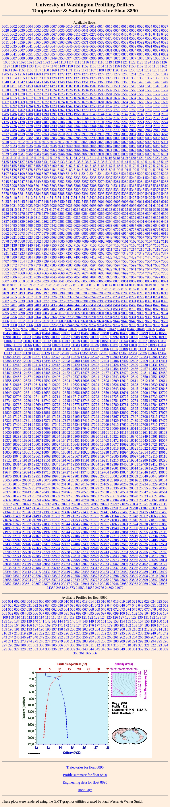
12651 (26, 393)
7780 (156, 273)
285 (97, 641)
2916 (108, 134)
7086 (69, 241)
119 (71, 617)
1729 (53, 106)
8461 (108, 305)
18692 (124, 444)
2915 (100, 134)
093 (78, 613)
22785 (36, 556)
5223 (164, 174)
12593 (55, 381)
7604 (164, 265)
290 (128, 641)
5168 (116, 166)
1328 (108, 78)
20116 (133, 480)
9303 (148, 317)
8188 (164, 289)
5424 (124, 197)
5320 (5, 190)
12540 (85, 377)
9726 (53, 325)
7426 (124, 257)
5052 (148, 146)
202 (85, 629)
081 (4, 613)
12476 (94, 373)
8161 (5, 289)
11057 (142, 341)
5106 (37, 158)
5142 (132, 162)
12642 (104, 389)
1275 (85, 74)
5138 (100, 162)
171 (60, 625)
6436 (156, 221)
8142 (108, 285)
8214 (5, 297)
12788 (26, 408)
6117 (21, 209)
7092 (101, 241)
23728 (46, 580)
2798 (108, 130)
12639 (75, 389)
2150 (148, 114)
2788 (37, 130)
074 (128, 609)
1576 (69, 94)
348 (116, 649)
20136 (16, 484)
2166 (100, 118)
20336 (114, 488)
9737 (61, 325)
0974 (69, 58)
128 (127, 617)
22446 (26, 544)
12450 (75, 369)
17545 (55, 424)
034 (47, 605)
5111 (69, 158)
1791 (53, 114)
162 (4, 625)
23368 (153, 568)
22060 (85, 532)
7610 (37, 269)
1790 (45, 114)
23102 (143, 564)
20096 (85, 480)
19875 (162, 472)
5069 (100, 150)
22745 (114, 552)
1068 (100, 58)
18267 (36, 436)
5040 (69, 146)
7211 (108, 249)
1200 (131, 70)
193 (29, 629)
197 (54, 629)
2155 (21, 118)
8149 (148, 285)
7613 (61, 269)
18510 (133, 440)
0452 (37, 38)
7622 (108, 269)
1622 (61, 98)
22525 (143, 544)
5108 (53, 158)
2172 (148, 118)
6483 (164, 221)
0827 (77, 50)
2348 (124, 126)
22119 (162, 532)
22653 (114, 548)
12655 (65, 393)
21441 (104, 512)
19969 (46, 476)
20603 (94, 496)
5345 (140, 190)
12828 (162, 408)
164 (16, 625)
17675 (133, 424)
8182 (132, 289)
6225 (124, 209)
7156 (100, 245)
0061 (5, 34)
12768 (26, 404)
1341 (13, 82)
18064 (26, 432)
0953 (61, 58)
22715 (16, 552)
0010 (69, 26)
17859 (26, 428)
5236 (100, 178)
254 (72, 637)
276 (41, 641)
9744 (69, 325)
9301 (132, 317)
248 (35, 637)
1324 (85, 78)
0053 (108, 30)
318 (128, 645)
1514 (140, 86)
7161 (140, 245)
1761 (13, 110)
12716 (65, 397)
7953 (116, 277)
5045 (93, 146)
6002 (108, 201)
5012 (21, 142)
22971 (94, 560)
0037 (69, 30)
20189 (114, 484)
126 (115, 617)
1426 (140, 82)
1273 (69, 74)
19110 (153, 456)
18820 (124, 448)
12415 (26, 365)
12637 (55, 389)
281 (72, 641)
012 (78, 601)
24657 (89, 588)
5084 (45, 154)
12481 (143, 373)
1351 (85, 82)
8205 (100, 293)
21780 (94, 520)
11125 (45, 353)
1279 (116, 74)
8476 (156, 305)
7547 (69, 261)
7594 (93, 265)
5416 (61, 197)
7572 (13, 265)
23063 (65, 564)
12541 (94, 377)
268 (159, 637)
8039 (53, 281)
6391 (85, 221)
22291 (94, 540)
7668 (61, 273)
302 (35, 645)
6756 (124, 229)
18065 (36, 432)
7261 (93, 253)
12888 (104, 412)
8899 (29, 313)
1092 (38, 62)
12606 (85, 381)
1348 (61, 82)
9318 (45, 321)
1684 (124, 102)
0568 (61, 42)
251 (54, 637)
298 (10, 645)
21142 (26, 508)
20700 (75, 500)
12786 (7, 408)
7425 (116, 257)
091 (66, 613)
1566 (156, 90)
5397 (116, 194)
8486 (45, 309)
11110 (133, 349)
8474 (148, 305)
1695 (37, 106)
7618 (85, 269)
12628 (133, 385)
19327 (36, 464)
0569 (69, 42)
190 (10, 629)
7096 (117, 241)
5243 (156, 178)
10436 (82, 329)
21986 (26, 532)
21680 (26, 520)
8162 (13, 289)
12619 (46, 385)
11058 (152, 341)
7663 (37, 273)
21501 (46, 516)
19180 (75, 460)
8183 (140, 289)
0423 (21, 38)
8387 (116, 301)
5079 (5, 154)
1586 (148, 94)
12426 (114, 365)
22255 (26, 540)
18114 (124, 432)
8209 (132, 293)
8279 (140, 297)
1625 (85, 98)
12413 (16, 365)
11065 (17, 345)
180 (116, 625)
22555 (16, 548)
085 (29, 613)
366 (94, 653)
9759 (132, 325)
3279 (5, 138)
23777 (94, 580)
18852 (16, 452)
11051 (104, 341)
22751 (124, 552)
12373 (55, 357)
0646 (69, 46)
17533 (36, 424)
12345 (64, 353)
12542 (104, 377)
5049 (124, 146)
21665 (153, 516)
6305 (156, 213)
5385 (45, 194)
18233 (16, 436)
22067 (104, 532)
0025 (156, 26)
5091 (100, 154)
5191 (124, 170)
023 (147, 601)
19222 (124, 460)
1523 (45, 90)
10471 (65, 333)
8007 (5, 281)
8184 (148, 289)
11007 (27, 341)
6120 (37, 209)
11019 (85, 341)
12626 (114, 385)
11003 (17, 341)
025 (159, 601)
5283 (132, 182)
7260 (85, 253)
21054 (133, 504)
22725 (55, 552)
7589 (77, 265)
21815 (153, 520)
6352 (132, 217)
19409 (143, 464)
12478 (114, 373)
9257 (21, 317)
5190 (116, 170)
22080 (114, 532)
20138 (36, 484)
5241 (140, 178)
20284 (65, 488)
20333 (104, 488)
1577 (77, 94)
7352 (148, 253)
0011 (76, 26)
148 (85, 621)
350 (128, 649)
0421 (5, 38)
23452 (75, 572)
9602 (69, 321)
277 (47, 641)
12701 (153, 393)
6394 (108, 221)
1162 (163, 66)
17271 (124, 416)
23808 (133, 580)
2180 (37, 122)
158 (147, 621)
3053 (124, 134)
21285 (94, 508)
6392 (93, 221)
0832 (116, 50)
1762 (21, 110)
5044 (85, 146)
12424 (104, 365)
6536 (37, 225)
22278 (75, 540)
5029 (148, 142)
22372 (133, 540)
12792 (55, 408)
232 (103, 633)
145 (66, 621)
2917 (116, 134)
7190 (93, 249)
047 (128, 605)
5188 (100, 170)
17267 (114, 416)
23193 (46, 568)
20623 (143, 496)
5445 (21, 201)
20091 (75, 480)
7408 (85, 257)
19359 (85, 464)
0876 (124, 54)
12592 (46, 381)
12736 (16, 401)
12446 (36, 369)
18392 (46, 440)
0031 (29, 30)
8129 (68, 285)
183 (134, 625)
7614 (69, 269)
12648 (162, 389)
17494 (16, 424)
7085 (61, 241)
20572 (16, 496)
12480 (133, 373)
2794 (77, 130)
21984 (16, 532)
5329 (77, 190)
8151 (156, 285)
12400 (75, 361)
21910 (75, 528)
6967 (61, 237)
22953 (55, 560)
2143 (93, 114)
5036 (37, 146)
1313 (5, 78)
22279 (85, 540)
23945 (104, 584)
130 (140, 617)
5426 (140, 197)
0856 (69, 54)
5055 (164, 146)
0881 (156, 54)
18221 (7, 436)
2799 (116, 130)
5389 (69, 194)
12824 (124, 408)
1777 (108, 110)
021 (134, 601)
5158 (37, 166)
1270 (45, 74)
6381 (61, 221)
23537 (55, 576)
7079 (13, 241)
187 (159, 625)
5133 (61, 162)
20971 (85, 504)
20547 (143, 492)
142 (47, 621)
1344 (29, 82)
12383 (143, 357)
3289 (85, 138)
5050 (132, 146)
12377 (85, 357)
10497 (133, 333)
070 (103, 609)
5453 (85, 201)
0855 (61, 54)
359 (165, 649)
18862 (36, 452)
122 (90, 617)
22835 (104, 556)
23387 (162, 568)
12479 (124, 373)
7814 (21, 277)
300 (23, 645)
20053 (7, 480)
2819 (21, 134)
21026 (124, 504)
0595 (164, 42)
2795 (85, 130)
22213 (114, 536)
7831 (29, 277)
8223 (45, 297)
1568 (5, 94)
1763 (29, 110)
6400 (132, 221)
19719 (55, 472)
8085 (140, 281)
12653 (46, 393)
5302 (45, 186)
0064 (29, 34)
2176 (13, 122)
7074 (156, 237)
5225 (13, 178)
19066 (65, 456)
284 (91, 641)
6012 (148, 201)
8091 (164, 281)
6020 (5, 205)
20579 (36, 496)
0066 (45, 34)
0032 (37, 30)
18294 (55, 436)
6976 (100, 237)
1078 (140, 58)
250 (47, 637)
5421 (100, 197)
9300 (124, 317)
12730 (153, 397)
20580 (46, 496)
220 (29, 633)
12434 (7, 369)
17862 (36, 428)
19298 (162, 460)
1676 (69, 102)
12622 (75, 385)
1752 (108, 106)
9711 (45, 325)
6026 (53, 205)
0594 (156, 42)
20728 (104, 500)
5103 (13, 158)
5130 (37, 162)
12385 (162, 357)
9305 (164, 317)
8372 (45, 301)
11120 (26, 353)
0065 (37, 34)
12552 (162, 377)
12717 (75, 397)
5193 (140, 170)
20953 (56, 504)
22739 (85, 552)
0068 (61, 34)
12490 (36, 377)
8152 (164, 285)
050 (147, 605)
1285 (148, 74)
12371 (36, 357)
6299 (108, 213)
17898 (55, 428)
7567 (156, 261)
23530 (46, 576)
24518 (60, 588)
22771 (16, 556)
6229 (156, 209)
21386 (46, 512)
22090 (133, 532)
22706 (7, 552)
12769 (36, 404)
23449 (65, 572)
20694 (65, 500)
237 (134, 633)
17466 (153, 420)
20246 (7, 488)
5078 (164, 150)
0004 (29, 26)
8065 (93, 281)
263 (128, 637)
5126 (13, 162)
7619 (93, 269)
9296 (116, 317)
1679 (93, 102)
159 (153, 621)
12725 (114, 397)
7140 (29, 245)
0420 (164, 34)
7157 (108, 245)
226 (66, 633)
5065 (69, 150)
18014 (133, 428)
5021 (93, 142)
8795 (132, 309)
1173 (84, 70)
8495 (61, 309)
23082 (114, 564)
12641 (94, 389)
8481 (13, 309)
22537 (153, 544)
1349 (69, 82)
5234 (85, 178)
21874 (133, 524)
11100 (47, 349)
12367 (162, 353)
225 (60, 633)
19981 (75, 476)
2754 (140, 126)
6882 (61, 233)
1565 (148, 90)
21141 (17, 508)
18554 (153, 440)
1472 (45, 86)
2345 (100, 126)
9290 (85, 317)
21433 (85, 512)
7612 (53, 269)
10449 (140, 329)
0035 (61, 30)
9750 (85, 325)
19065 (56, 456)
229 (85, 633)
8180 (124, 289)
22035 (55, 532)
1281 (132, 74)
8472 (140, 305)
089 (54, 613)
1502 (69, 86)
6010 (132, 201)
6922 (21, 237)
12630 (153, 385)
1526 (69, 90)
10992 (114, 337)
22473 (46, 544)
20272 (46, 488)
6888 (100, 233)
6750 (77, 229)
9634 (100, 321)
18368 (162, 436)
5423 (116, 197)
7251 (37, 253)
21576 (124, 516)
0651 (100, 46)
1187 (92, 70)
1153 (92, 66)
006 (41, 601)
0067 (53, 34)
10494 (114, 333)
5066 (77, 150)
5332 (100, 190)
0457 (77, 38)
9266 (53, 317)
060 (41, 609)
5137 (93, 162)
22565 (36, 548)
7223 (21, 253)
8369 (37, 301)
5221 (148, 174)
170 (54, 625)
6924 (37, 237)
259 (103, 637)
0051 (93, 30)
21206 (45, 508)
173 (72, 625)
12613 (153, 381)
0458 (85, 38)
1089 (14, 62)
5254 (69, 182)
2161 (61, 118)
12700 (143, 393)
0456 (69, 38)
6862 (5, 233)
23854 (16, 584)
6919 (164, 233)
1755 (132, 106)
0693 (164, 46)
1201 (139, 70)
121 (84, 617)
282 (78, 641)
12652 (36, 393)
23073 (104, 564)
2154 (13, 118)
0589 (124, 42)
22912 (7, 560)
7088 (77, 241)
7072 (148, 237)
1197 (108, 70)
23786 (114, 580)
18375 (16, 440)
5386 (53, 194)
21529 (85, 516)
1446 (148, 82)
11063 (8, 345)
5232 (69, 178)
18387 (36, 440)
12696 (133, 393)
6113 (5, 209)
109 (11, 617)
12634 (26, 389)
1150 (69, 66)
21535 (94, 516)
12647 (153, 389)
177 (97, 625)
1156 (116, 66)
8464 (116, 305)
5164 (85, 166)
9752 (93, 325)
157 (140, 621)
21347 (7, 512)
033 (41, 605)
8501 (93, 309)
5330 (85, 190)
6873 (21, 233)
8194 (29, 293)
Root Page (85, 790)
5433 (156, 197)
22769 (7, 556)
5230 (53, 178)
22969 (85, 560)
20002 (114, 476)
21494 (26, 516)
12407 (124, 361)
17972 (104, 428)
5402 (156, 194)
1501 (61, 86)
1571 (29, 94)
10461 (26, 333)
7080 (21, 241)
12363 (123, 353)
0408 (140, 34)
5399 (132, 194)
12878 (16, 412)
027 (4, 605)
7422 (108, 257)
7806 (13, 277)
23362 (143, 568)
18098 (95, 432)
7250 (29, 253)
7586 (61, 265)
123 (96, 617)
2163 (77, 118)
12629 (143, 385)
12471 (55, 373)
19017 (153, 452)
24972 (119, 588)
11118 (17, 353)
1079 (148, 58)
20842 (143, 500)
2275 (5, 126)
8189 (5, 293)
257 (91, 637)
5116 (108, 158)
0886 (5, 58)
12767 (16, 404)
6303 (140, 213)
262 (122, 637)
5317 (148, 186)
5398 (124, 194)
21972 (153, 528)
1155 (108, 66)
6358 (13, 221)
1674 (61, 102)
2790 (53, 130)
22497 (104, 544)
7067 (140, 237)
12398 (65, 361)
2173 (156, 118)
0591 (132, 42)
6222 (100, 209)
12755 (143, 401)
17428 (104, 420)
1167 (37, 70)
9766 (16, 329)
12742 (46, 401)
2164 (85, 118)
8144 (124, 285)
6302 (132, 213)
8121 (29, 285)
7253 (53, 253)
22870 (143, 556)
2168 (116, 118)
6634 (116, 225)
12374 (65, 357)
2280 (45, 126)
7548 (77, 261)
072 (116, 609)
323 (159, 645)
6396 (116, 221)
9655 (156, 321)
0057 (140, 30)
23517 (26, 576)
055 (10, 609)
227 (72, 633)
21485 (162, 512)
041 (91, 605)
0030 (21, 30)
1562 (124, 90)
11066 (27, 345)
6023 (29, 205)
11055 (133, 341)
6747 (53, 229)
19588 (94, 468)
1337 (148, 78)
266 (147, 637)
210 (134, 629)
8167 (53, 289)
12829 (7, 412)
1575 (61, 94)
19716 (46, 472)
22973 (114, 560)
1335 (132, 78)
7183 (37, 249)
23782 (104, 580)
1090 (22, 62)
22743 (104, 552)
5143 (140, 162)
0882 (164, 54)
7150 (53, 245)
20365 (162, 488)
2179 (29, 122)
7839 (45, 277)
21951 (124, 528)
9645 (124, 321)
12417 (46, 365)
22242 (162, 536)
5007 (148, 138)
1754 (124, 106)
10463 (36, 333)
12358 (84, 353)
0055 (124, 30)
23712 (36, 580)
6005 (116, 201)
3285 (53, 138)
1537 (108, 90)
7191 (100, 249)
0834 (132, 50)
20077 (56, 480)
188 (165, 625)
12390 (26, 361)
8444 (69, 305)
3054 (132, 134)
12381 (124, 357)
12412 (7, 365)
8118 (21, 285)
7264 (116, 253)
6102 (156, 205)
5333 (108, 190)
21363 (16, 512)
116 (53, 617)
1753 (116, 106)
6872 (13, 233)
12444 (16, 369)
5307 (85, 186)
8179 (116, 289)
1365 (116, 82)
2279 (37, 126)
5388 (61, 194)
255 (78, 637)
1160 (147, 66)
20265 (26, 488)
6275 (13, 213)
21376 (26, 512)
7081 (29, 241)
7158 (116, 245)
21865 (114, 524)
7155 (93, 245)
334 (41, 649)
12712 (46, 397)
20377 (7, 492)
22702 (162, 548)
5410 (13, 197)
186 (153, 625)
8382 (93, 301)
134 (165, 617)
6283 (77, 213)
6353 (140, 217)
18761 (46, 448)
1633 (124, 98)
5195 (156, 170)
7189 (85, 249)
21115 (162, 504)
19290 (153, 460)
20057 (17, 480)
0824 (69, 50)
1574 (53, 94)
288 (116, 641)
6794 (156, 229)
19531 (65, 468)
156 (134, 621)
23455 (85, 572)
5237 (108, 178)
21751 (65, 520)
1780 (132, 110)
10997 (153, 337)
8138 (92, 285)
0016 (116, 26)
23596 (114, 576)
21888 (16, 528)
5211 (76, 174)
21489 (16, 516)
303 (41, 645)
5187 (93, 170)
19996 (94, 476)
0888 (21, 58)
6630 (85, 225)
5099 (148, 154)
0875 (116, 54)
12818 (65, 408)
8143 (116, 285)
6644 (21, 229)
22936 (46, 560)
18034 (162, 428)
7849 (61, 277)
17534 (46, 424)
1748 (77, 106)
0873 (100, 54)
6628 (69, 225)
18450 (85, 440)
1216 (21, 74)
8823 (156, 309)
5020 (85, 142)
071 (109, 609)
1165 (22, 70)
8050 (69, 281)
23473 (104, 572)
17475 (162, 420)
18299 (65, 436)
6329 (61, 217)
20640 (16, 500)
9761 (140, 325)
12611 (133, 381)
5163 (77, 166)
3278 (164, 134)
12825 (133, 408)
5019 (77, 142)
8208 (124, 293)
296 (165, 641)
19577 (85, 468)
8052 (77, 281)
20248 (16, 488)
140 (35, 621)
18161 (143, 432)
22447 (36, 544)
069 (97, 609)
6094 (100, 205)
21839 (55, 524)
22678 (143, 548)
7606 (13, 269)
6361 (37, 221)
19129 (16, 460)
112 (29, 617)
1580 (100, 94)
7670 (69, 273)
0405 (116, 34)
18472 (114, 440)
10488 (94, 333)
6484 (5, 225)
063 (60, 609)
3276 (148, 134)
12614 (162, 381)
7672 (77, 273)
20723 (94, 500)
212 (147, 629)
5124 (164, 158)
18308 (85, 436)
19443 (16, 468)
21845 (75, 524)
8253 (108, 297)
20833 (133, 500)
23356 (133, 568)
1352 (93, 82)
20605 (104, 496)
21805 (124, 520)
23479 (114, 572)
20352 (133, 488)
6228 (148, 209)
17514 (26, 424)
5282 (124, 182)
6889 (108, 233)
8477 (164, 305)
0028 (5, 30)
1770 (85, 110)
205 (103, 629)
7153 (77, 245)
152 (109, 621)
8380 (77, 301)
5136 (85, 162)
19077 (104, 456)
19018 (162, 452)
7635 (124, 269)
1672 (45, 102)
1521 (29, 90)
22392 (143, 540)
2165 (93, 118)
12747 (75, 401)
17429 (114, 420)
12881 (46, 412)
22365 (124, 540)
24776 (99, 588)
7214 (132, 249)
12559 (16, 381)
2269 (124, 122)
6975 (93, 237)
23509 (7, 576)
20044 (162, 476)
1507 (93, 86)
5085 (53, 154)
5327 (61, 190)
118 (65, 617)
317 (122, 645)
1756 (140, 106)
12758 (162, 401)
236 (128, 633)
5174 (164, 166)
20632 (7, 500)
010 (66, 601)
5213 (93, 174)
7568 (164, 261)
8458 (100, 305)
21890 (26, 528)
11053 (114, 341)
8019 (29, 281)
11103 (76, 349)
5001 (100, 138)
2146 (116, 114)
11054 (123, 341)
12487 (26, 377)
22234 (153, 536)
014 (91, 601)
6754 (108, 229)
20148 (55, 484)
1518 (5, 90)
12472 (65, 373)
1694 (29, 106)
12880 (36, 412)
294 (153, 641)
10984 (36, 337)
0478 (108, 38)
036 (60, 605)
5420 (93, 197)
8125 (44, 285)
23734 (55, 580)
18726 (162, 444)
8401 (13, 305)
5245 (5, 182)
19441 (7, 468)
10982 (16, 337)
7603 (156, 265)
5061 (37, 150)
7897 (93, 277)
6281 (61, 213)
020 (128, 601)
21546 (104, 516)
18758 (36, 448)
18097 (85, 432)
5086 (61, 154)
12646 (143, 389)
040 (85, 605)
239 (147, 633)
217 (10, 633)
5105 (29, 158)
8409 (37, 305)
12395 (46, 361)
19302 (7, 464)
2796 (93, 130)
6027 (61, 205)
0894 (45, 58)
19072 (85, 456)
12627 (124, 385)
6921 (13, 237)
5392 (93, 194)
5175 (5, 170)
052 (159, 605)
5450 (61, 201)
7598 (124, 265)
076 (140, 609)
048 (134, 605)
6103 (164, 205)
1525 (61, 90)
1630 (100, 98)
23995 (162, 584)
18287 (46, 436)
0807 (21, 50)
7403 (69, 257)
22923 (26, 560)
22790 (46, 556)
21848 (85, 524)
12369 (16, 357)
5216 (116, 174)
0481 (124, 38)
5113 (85, 158)
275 (35, 641)
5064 (61, 150)
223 (47, 633)
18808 (104, 448)
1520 (21, 90)
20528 (104, 492)
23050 (36, 564)
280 (66, 641)
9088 (93, 313)
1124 (147, 62)
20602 (85, 496)
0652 (108, 46)
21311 (153, 508)
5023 (100, 142)
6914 (124, 233)
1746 (61, 106)
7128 (5, 245)
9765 (8, 329)
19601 (114, 468)
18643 (75, 444)
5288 (164, 182)
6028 (69, 205)
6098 (132, 205)
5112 (77, 158)
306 (60, 645)
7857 (77, 277)
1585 (140, 94)
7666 (53, 273)
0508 (148, 38)
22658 (124, 548)
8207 (116, 293)
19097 (133, 456)
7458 (156, 257)
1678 (85, 102)
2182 (53, 122)
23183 (26, 568)
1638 (156, 98)
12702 (162, 393)
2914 (93, 134)
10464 (46, 333)
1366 (124, 82)
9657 (164, 321)
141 (41, 621)
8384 (108, 301)
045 (116, 605)
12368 (7, 357)
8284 (156, 297)
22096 (153, 532)
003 (23, 601)
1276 (93, 74)
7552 (93, 261)
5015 (45, 142)
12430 (143, 365)
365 (88, 653)
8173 (77, 289)
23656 (7, 580)
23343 (124, 568)
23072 (94, 564)
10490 (104, 333)
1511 (116, 86)
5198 (13, 174)
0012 (85, 26)
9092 (108, 313)
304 (47, 645)
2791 (61, 130)
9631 (85, 321)
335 (47, 649)
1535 (93, 90)
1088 (6, 62)
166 (29, 625)
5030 (156, 142)
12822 (104, 408)
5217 (124, 174)
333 (35, 649)
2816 (164, 130)
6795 (164, 229)
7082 (37, 241)
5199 (21, 174)
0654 (116, 46)
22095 (143, 532)
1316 (29, 78)
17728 (162, 424)
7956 (124, 277)
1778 (116, 110)
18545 (143, 440)
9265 (45, 317)
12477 (104, 373)
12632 (7, 389)
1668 (13, 102)
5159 (45, 166)
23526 (36, 576)
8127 (60, 285)
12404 (104, 361)
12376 (75, 357)
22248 (16, 540)
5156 (21, 166)
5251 (53, 182)
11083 (75, 345)
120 (78, 617)
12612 (143, 381)
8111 (13, 285)
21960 (133, 528)
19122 (7, 460)
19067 (75, 456)
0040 (77, 30)
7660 (21, 273)
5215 (108, 174)
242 (165, 633)
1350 (77, 82)
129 (134, 617)
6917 (148, 233)
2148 (132, 114)
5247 (21, 182)
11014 (56, 341)
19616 (143, 468)
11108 (123, 349)
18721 (153, 444)
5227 (29, 178)
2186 (61, 122)
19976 (65, 476)
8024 (37, 281)
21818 (162, 520)
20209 (124, 484)
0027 (164, 26)
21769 (85, 520)
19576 (75, 468)
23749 (75, 580)
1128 (14, 66)
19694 (26, 472)
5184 (77, 170)
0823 (61, 50)
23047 (16, 564)
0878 (140, 54)
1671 (37, 102)
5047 (108, 146)
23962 (133, 584)
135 (4, 621)
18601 (36, 444)
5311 (116, 186)
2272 (148, 122)
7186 (61, 249)
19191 (85, 460)
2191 (100, 122)
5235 (93, 178)
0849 (21, 54)
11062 (162, 341)
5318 (156, 186)
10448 (131, 329)
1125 (155, 62)
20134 (162, 480)
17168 (46, 416)
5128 (29, 162)
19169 (55, 460)
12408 (133, 361)
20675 (55, 500)
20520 (75, 492)
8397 (5, 305)
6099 (140, 205)
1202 (147, 70)
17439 (133, 420)
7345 (132, 253)
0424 (29, 38)
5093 (116, 154)
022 (140, 601)
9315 (37, 321)
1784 (164, 110)
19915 (26, 476)
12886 (94, 412)
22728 (65, 552)
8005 (164, 277)
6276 (21, 213)
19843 (133, 472)
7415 (100, 257)
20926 (36, 504)
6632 (100, 225)
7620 (100, 269)
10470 (55, 333)
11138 (55, 353)
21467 (133, 512)
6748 (61, 229)
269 (165, 637)
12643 (114, 389)
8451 (93, 305)
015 (97, 601)
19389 (114, 464)
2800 (124, 130)
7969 (140, 277)
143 (54, 621)
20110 (124, 480)
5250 (45, 182)
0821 (45, 50)
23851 (162, 580)
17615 (114, 424)
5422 (108, 197)
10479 (75, 333)
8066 (100, 281)
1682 (108, 102)
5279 (100, 182)
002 (16, 601)
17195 (75, 416)
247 (29, 637)
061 (47, 609)
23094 (124, 564)
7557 (116, 261)
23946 (114, 584)
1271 (53, 74)
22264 (46, 540)
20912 (7, 504)
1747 (69, 106)
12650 (16, 393)
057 (23, 609)
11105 (95, 349)
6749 (69, 229)
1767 (61, 110)
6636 (124, 225)
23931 (75, 584)
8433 (45, 305)
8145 (132, 285)
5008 (156, 138)
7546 (61, 261)
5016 (53, 142)
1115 (77, 62)
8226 (53, 297)
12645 (133, 389)
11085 (94, 345)
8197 (45, 293)
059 (35, 609)
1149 (61, 66)
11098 (28, 349)
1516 (156, 86)
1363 (100, 82)
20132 (153, 480)
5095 (132, 154)
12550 (143, 377)
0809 (29, 50)
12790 (36, 408)
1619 (45, 98)
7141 (37, 245)
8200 (69, 293)
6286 (100, 213)
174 (78, 625)
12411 (162, 361)
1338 (156, 78)
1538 (116, 90)
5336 (124, 190)
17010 (133, 412)
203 (91, 629)
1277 (100, 74)
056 (16, 609)
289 (122, 641)
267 (153, 637)
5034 (21, 146)
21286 (104, 508)
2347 (116, 126)
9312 (21, 321)
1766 (53, 110)
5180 (45, 170)
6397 (124, 221)
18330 (124, 436)
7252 (45, 253)
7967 (132, 277)
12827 (153, 408)
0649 (85, 46)
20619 (124, 496)
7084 (53, 241)
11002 (8, 341)
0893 (37, 58)
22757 (153, 552)
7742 (148, 273)
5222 (156, 174)
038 (72, 605)
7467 (164, 257)
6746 (45, 229)
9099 (140, 313)
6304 (148, 213)
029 (16, 605)
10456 (160, 329)
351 (134, 649)
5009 (164, 138)
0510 (164, 38)
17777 (16, 428)
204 (97, 629)
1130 (30, 66)
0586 (116, 42)
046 (122, 605)
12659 (104, 393)
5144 (148, 162)
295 (159, 641)
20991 (104, 504)
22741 (94, 552)
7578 (37, 265)
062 (54, 609)
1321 (61, 78)
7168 (13, 249)
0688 (124, 46)
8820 (148, 309)
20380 (16, 492)
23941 (85, 584)
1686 (140, 102)
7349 (140, 253)
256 (85, 637)
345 (97, 649)
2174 (164, 118)
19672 (16, 472)
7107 (149, 241)
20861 (153, 500)
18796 (94, 448)
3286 (61, 138)
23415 (36, 572)
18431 (75, 440)
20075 (46, 480)
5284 (140, 182)
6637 (132, 225)
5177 (21, 170)
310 (85, 645)
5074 (132, 150)
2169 (124, 118)
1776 (100, 110)
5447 (37, 201)
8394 (156, 301)
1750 (93, 106)
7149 (45, 245)
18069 (46, 432)
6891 (116, 233)
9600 (61, 321)
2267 (108, 122)
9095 (124, 313)
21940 (114, 528)
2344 (93, 126)
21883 (7, 528)
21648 (133, 516)
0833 (124, 50)
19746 (85, 472)
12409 (143, 361)
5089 (85, 154)
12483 (162, 373)
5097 (140, 154)
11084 (85, 345)
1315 (21, 78)
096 (97, 613)
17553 (65, 424)
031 (29, 605)
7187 (69, 249)
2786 (21, 130)
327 (16, 649)
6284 (85, 213)
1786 (13, 114)
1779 (124, 110)
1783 (156, 110)
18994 (124, 452)
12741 (36, 401)
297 (4, 645)
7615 (77, 269)
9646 (132, 321)
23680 (16, 580)
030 (23, 605)
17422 (94, 420)
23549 (65, 576)
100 (122, 613)
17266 (104, 416)
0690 (140, 46)
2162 (69, 118)
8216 (21, 297)
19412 (153, 464)
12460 (7, 373)
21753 (75, 520)
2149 (140, 114)
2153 (5, 118)
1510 (108, 86)
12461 (16, 373)
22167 (36, 536)
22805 (65, 556)
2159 (53, 118)
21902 (55, 528)
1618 (37, 98)
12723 (94, 397)
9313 (29, 321)
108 (5, 617)
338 (66, 649)
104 (147, 613)
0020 (140, 26)
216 (4, 633)
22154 (26, 536)
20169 (85, 484)
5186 (85, 170)
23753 (85, 580)
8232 (61, 297)
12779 (104, 404)
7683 (100, 273)
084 (23, 613)
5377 (164, 190)
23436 (55, 572)
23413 (26, 572)
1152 (84, 66)
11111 (142, 349)
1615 (13, 98)
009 (60, 601)
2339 (53, 126)
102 (134, 613)
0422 (13, 38)
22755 (143, 552)
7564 (148, 261)
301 (29, 645)
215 (165, 629)
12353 (74, 353)
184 (140, 625)
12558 (7, 381)
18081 (56, 432)
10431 (43, 329)
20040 (143, 476)
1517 (164, 86)
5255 (77, 182)
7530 (37, 261)
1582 (116, 94)
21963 (143, 528)
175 (85, 625)
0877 (132, 54)
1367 (132, 82)
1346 (45, 82)
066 (78, 609)
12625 (104, 385)
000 (4, 601)
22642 (104, 548)
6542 (53, 225)
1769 (77, 110)
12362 (113, 353)
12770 (46, 404)
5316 (140, 186)
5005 (132, 138)
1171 (69, 70)
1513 (132, 86)
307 (66, 645)
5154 (5, 166)
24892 (109, 588)
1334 (124, 78)
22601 (65, 548)
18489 (124, 440)
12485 (16, 377)
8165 (37, 289)
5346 (148, 190)
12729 (143, 397)
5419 (85, 197)
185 (147, 625)
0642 (37, 46)
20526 (85, 492)
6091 (77, 205)
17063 (143, 412)
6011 (140, 201)
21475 (143, 512)
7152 (69, 245)
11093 (152, 345)
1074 (108, 58)
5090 (93, 154)
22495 (85, 544)
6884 (77, 233)
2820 (29, 134)
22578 (46, 548)
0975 (77, 58)
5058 (21, 150)
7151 (61, 245)
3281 (21, 138)
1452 (21, 86)
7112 (156, 241)
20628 (162, 496)
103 (140, 613)
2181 (45, 122)
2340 (61, 126)
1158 (132, 66)
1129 (22, 66)
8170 (61, 289)
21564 (114, 516)
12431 (153, 365)
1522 (37, 90)
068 (91, 609)
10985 (46, 337)
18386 (26, 440)
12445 (26, 369)
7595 (100, 265)
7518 (29, 261)
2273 (156, 122)
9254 (5, 317)
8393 (148, 301)
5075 (140, 150)
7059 (124, 237)
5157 (29, 166)
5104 (21, 158)
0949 (53, 58)
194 (35, 629)
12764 (7, 404)
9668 (37, 325)
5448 (45, 201)
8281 (148, 297)
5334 (116, 190)
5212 (85, 174)
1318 (45, 78)
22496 (94, 544)
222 (41, 633)
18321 (104, 436)
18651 (85, 444)
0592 (140, 42)
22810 (75, 556)
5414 (45, 197)
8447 (77, 305)
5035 (29, 146)
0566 (45, 42)
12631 (162, 385)
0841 (13, 54)
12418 (55, 365)
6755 (116, 229)
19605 (124, 468)
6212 (68, 209)
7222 (13, 253)
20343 (124, 488)
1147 (45, 66)
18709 (143, 444)
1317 (37, 78)
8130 (76, 285)
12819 (75, 408)
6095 (108, 205)
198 (60, 629)
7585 (53, 265)
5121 (140, 158)
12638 (65, 389)
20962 (65, 504)
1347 (53, 82)
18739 (16, 448)
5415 (53, 197)
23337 (114, 568)
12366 (152, 353)
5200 (29, 174)
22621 (85, 548)
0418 (148, 34)
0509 (156, 38)
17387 (65, 420)
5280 (108, 182)
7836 (37, 277)
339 (72, 649)
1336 (140, 78)
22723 (36, 552)
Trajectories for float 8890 (85, 767)
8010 (21, 281)
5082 (29, 154)
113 (35, 617)
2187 (69, 122)
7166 (164, 245)
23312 (94, 568)
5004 (124, 138)
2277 (21, 126)
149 (91, 621)
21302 (143, 508)
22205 (94, 536)
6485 (13, 225)
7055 (116, 237)
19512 (55, 468)
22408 (153, 540)
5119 (124, 158)
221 (35, 633)
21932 (94, 528)
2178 (21, 122)
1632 (116, 98)
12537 (75, 377)
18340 (133, 436)
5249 (37, 182)
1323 (77, 78)
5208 (53, 174)
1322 (69, 78)
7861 (85, 277)
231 (97, 633)
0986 (93, 58)
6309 (21, 217)
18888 (65, 452)
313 (103, 645)
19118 (162, 456)
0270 (85, 34)
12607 (94, 381)
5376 (156, 190)
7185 (53, 249)
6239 (164, 209)
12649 (7, 393)
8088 (156, 281)
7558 (124, 261)
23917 (65, 584)
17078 (162, 412)
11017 (65, 341)
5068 (93, 150)
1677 (77, 102)
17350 (36, 420)
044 (109, 605)
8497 (69, 309)
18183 (162, 432)
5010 (5, 142)
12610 (124, 381)
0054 (116, 30)
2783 (164, 126)
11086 (104, 345)
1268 (37, 74)
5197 (5, 174)
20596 (75, 496)
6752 (93, 229)
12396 (55, 361)
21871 (124, 524)
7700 (132, 273)
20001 (104, 476)
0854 (53, 54)
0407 (132, 34)
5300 (29, 186)
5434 (164, 197)
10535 (153, 333)
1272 (61, 74)
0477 (100, 38)
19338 (46, 464)
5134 (69, 162)
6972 (85, 237)
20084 (65, 480)
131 (146, 617)
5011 (13, 142)
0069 (69, 34)
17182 (65, 416)
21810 (133, 520)
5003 (116, 138)
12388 (16, 361)
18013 (124, 428)
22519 (133, 544)
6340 (116, 217)
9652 (148, 321)
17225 (85, 416)
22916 (16, 560)
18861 (26, 452)
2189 (85, 122)
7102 (133, 241)
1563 (132, 90)
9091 (100, 313)
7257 (69, 253)
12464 (36, 373)
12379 (104, 357)
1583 (124, 94)
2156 (29, 118)
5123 (156, 158)
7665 (45, 273)
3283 (37, 138)
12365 (142, 353)
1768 (69, 110)
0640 (21, 46)
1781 (140, 110)
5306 (77, 186)
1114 (70, 62)
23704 (26, 580)
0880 (148, 54)
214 (159, 629)
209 (128, 629)
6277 (29, 213)
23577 (94, 576)
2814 (148, 130)
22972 (104, 560)
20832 (124, 500)
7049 (108, 237)
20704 (85, 500)
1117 (93, 62)
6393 (100, 221)
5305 (69, 186)
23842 (153, 580)
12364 (132, 353)
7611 (45, 269)
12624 (94, 385)
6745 (37, 229)
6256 (5, 213)
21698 (36, 520)
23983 (153, 584)
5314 (124, 186)
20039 (133, 476)
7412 (93, 257)
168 (41, 625)
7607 (21, 269)
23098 (133, 564)
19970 (55, 476)
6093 (93, 205)
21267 (75, 508)
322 (153, 645)
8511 (108, 309)
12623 (85, 385)
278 (54, 641)
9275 (69, 317)
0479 (116, 38)
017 (109, 601)
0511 (5, 42)
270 (4, 641)
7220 (164, 249)
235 (122, 633)
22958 (75, 560)
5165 (93, 166)
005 (35, 601)
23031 (162, 560)
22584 (55, 548)
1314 (13, 78)
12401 (85, 361)
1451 (13, 86)
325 (4, 649)
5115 (100, 158)
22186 (75, 536)
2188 (77, 122)
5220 (140, 174)
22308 (114, 540)
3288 (77, 138)
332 (29, 649)
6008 (124, 201)
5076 (148, 150)
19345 (55, 464)
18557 (162, 440)
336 (54, 649)
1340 (5, 82)
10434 (62, 329)
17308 (143, 416)
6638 (140, 225)
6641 (164, 225)
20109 (114, 480)
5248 (29, 182)
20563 (7, 496)
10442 (111, 329)
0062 (13, 34)
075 (134, 609)
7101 (125, 241)
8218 (37, 297)
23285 (75, 568)
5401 (148, 194)
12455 (124, 369)
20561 (162, 492)
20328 (85, 488)
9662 (21, 325)
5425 (132, 197)
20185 (104, 484)
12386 (7, 361)
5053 (156, 146)
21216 (55, 508)
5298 (13, 186)
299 (16, 645)
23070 (85, 564)
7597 (116, 265)
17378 (46, 420)
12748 (85, 401)
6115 (13, 209)
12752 (124, 401)
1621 (53, 98)
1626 (93, 98)
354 (153, 649)
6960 (45, 237)
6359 (21, 221)
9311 (13, 321)
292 (140, 641)
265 (140, 637)
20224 (143, 484)
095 (91, 613)
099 (116, 613)
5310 (108, 186)
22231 (143, 536)
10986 (55, 337)
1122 (132, 62)
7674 (85, 273)
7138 (13, 245)
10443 (121, 329)
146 (72, 621)
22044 (65, 532)
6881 (53, 233)
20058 (26, 480)
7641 (132, 269)
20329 (94, 488)
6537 (45, 225)
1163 (6, 70)
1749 (85, 106)
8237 (69, 297)
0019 (132, 26)
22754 (133, 552)
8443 (61, 305)
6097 (124, 205)
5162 (69, 166)
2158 (45, 118)
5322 (21, 190)
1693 (21, 106)
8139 (100, 285)
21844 (65, 524)
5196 (164, 170)
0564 (29, 42)
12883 (65, 412)
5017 (61, 142)
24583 (80, 588)
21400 (55, 512)
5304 (61, 186)
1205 (5, 74)
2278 (29, 126)
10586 (162, 333)
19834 (124, 472)
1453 (29, 86)
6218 (76, 209)
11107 (114, 349)
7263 (108, 253)
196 (47, 629)
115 (47, 617)
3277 (156, 134)
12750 (104, 401)
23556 (75, 576)
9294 (108, 317)
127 (121, 617)
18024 (143, 428)
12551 (153, 377)
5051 (140, 146)
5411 (21, 197)
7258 (77, 253)
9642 (116, 321)
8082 (132, 281)
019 (122, 601)
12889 (114, 412)
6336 (85, 217)
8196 (37, 293)
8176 (100, 289)
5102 (6, 158)
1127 (6, 66)
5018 (69, 142)
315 (116, 645)
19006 (133, 452)
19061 (36, 456)
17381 (55, 420)
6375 (53, 221)
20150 (65, 484)
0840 (5, 54)
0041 (85, 30)
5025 (116, 142)
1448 (156, 82)
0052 (100, 30)
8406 (21, 305)
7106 (141, 241)
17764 (7, 428)
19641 (162, 468)
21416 (65, 512)
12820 (85, 408)
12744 (55, 401)
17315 (153, 416)
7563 (140, 261)
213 (153, 629)
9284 (77, 317)
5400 (140, 194)
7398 (53, 257)
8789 (124, 309)
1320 (53, 78)
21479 (153, 512)
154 (122, 621)
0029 (13, 30)
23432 (46, 572)
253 (66, 637)
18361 (153, 436)
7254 (61, 253)
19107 (143, 456)
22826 (85, 556)
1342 (21, 82)
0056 (132, 30)
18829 (162, 448)
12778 (94, 404)
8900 (37, 313)
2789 (45, 130)
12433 (162, 365)
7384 (29, 257)
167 (35, 625)
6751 (85, 229)
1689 (164, 102)
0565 (37, 42)
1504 (85, 86)
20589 (55, 496)
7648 (156, 269)
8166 (45, 289)
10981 (7, 337)
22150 (16, 536)
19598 (104, 468)
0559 (21, 42)
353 (147, 649)
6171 (44, 209)
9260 (29, 317)
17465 (143, 420)
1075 (116, 58)
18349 (143, 436)
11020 (94, 341)
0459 (93, 38)
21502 (55, 516)
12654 (55, 393)
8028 (45, 281)
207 (116, 629)
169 (47, 625)
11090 (123, 345)
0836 (148, 50)
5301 (37, 186)
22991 (143, 560)
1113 (62, 62)
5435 (5, 201)
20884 (162, 500)
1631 (108, 98)
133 (158, 617)
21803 (114, 520)
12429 (133, 365)
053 (165, 605)
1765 (45, 110)
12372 (46, 357)
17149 (26, 416)
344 (91, 649)
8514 (116, 309)
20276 (55, 488)
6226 (132, 209)
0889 (29, 58)
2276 (13, 126)
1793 (61, 114)
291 (134, 641)
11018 (75, 341)
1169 (53, 70)
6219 (84, 209)
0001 (5, 26)
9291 (93, 317)
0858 (85, 54)
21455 (114, 512)
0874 (108, 54)
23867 (36, 584)
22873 (153, 556)
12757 (153, 401)
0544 (13, 42)
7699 (124, 273)
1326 (93, 78)
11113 (160, 349)
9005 (45, 313)
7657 (13, 273)
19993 (85, 476)
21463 (124, 512)
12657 (85, 393)
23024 (153, 560)
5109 (61, 158)
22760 (162, 552)
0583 (108, 42)
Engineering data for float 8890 (85, 782)
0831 (108, 50)
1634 (132, 98)
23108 (153, 564)
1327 (100, 78)
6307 (5, 217)
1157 (124, 66)
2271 (140, 122)
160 (159, 621)
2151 (156, 114)
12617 (26, 385)
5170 (132, 166)
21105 (153, 504)
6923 (29, 237)
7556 (108, 261)
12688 (114, 393)
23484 (133, 572)
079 (159, 609)
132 (152, 617)
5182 (61, 170)
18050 (7, 432)
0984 (85, 58)
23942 (94, 584)
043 (103, 605)
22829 (94, 556)
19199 (94, 460)
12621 (65, 385)
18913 (75, 452)
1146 (38, 66)
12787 (16, 408)
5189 (108, 170)
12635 (36, 389)
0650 (93, 46)
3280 (13, 138)
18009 (114, 428)
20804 (114, 500)
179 (109, 625)
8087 (148, 281)
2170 (132, 118)
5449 (53, 201)
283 (85, 641)
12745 (65, 401)
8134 (84, 285)
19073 (95, 456)
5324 (37, 190)
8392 (140, 301)
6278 (37, 213)
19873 (153, 472)
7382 (21, 257)
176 (91, 625)
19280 (143, 460)
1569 (13, 94)
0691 (148, 46)
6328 (53, 217)
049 (140, 605)
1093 (46, 62)
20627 (153, 496)
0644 (53, 46)
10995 (133, 337)
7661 (29, 273)
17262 (94, 416)
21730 (55, 520)
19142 (36, 460)
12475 (85, 373)
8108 (5, 285)
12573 (26, 381)
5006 (140, 138)
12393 (36, 361)
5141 (124, 162)
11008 (37, 341)
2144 (100, 114)
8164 (29, 289)
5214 (100, 174)
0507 (140, 38)
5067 (85, 150)
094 (85, 613)
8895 (5, 313)
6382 (69, 221)
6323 (45, 217)
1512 (124, 86)
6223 (108, 209)
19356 (75, 464)
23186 (36, 568)
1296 (156, 74)
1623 (69, 98)
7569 (5, 265)
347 (109, 649)
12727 (124, 397)
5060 (29, 150)
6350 (124, 217)
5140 (116, 162)
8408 (29, 305)
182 (128, 625)
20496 (65, 492)
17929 (75, 428)
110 (17, 617)
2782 (156, 126)
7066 (132, 237)
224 (54, 633)
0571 (85, 42)
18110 (114, 432)
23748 (65, 580)
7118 (164, 241)
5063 (53, 150)
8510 (100, 309)
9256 (13, 317)
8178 (108, 289)
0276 (93, 34)
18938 (104, 452)
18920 (85, 452)
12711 (36, 397)
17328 (7, 420)
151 (103, 621)
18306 (75, 436)
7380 (13, 257)
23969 (143, 584)
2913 (85, 134)
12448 (55, 369)
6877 (37, 233)
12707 (7, 397)
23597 (124, 576)
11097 (19, 349)
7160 (132, 245)
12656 (75, 393)
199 (66, 629)
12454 (114, 369)
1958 (77, 114)
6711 (29, 229)
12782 (133, 404)
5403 (164, 194)
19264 (133, 460)
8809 (140, 309)
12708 (16, 397)
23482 (124, 572)
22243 (7, 540)
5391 (85, 194)
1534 (85, 90)
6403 (148, 221)
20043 (153, 476)
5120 (132, 158)
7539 (45, 261)
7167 (5, 249)
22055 (75, 532)
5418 (77, 197)
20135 (7, 484)
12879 (26, 412)
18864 (46, 452)
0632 (5, 46)
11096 (9, 349)
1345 (37, 82)
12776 (85, 404)
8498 (77, 309)
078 (153, 609)
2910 (61, 134)
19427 (162, 464)
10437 (92, 329)
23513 (16, 576)
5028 (140, 142)
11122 (36, 353)
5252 (61, 182)
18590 (16, 444)
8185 (156, 289)
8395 (164, 301)
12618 (36, 385)
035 (54, 605)
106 (159, 613)
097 (103, 613)
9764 (164, 325)
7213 (124, 249)
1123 (139, 62)
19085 (114, 456)
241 (159, 633)
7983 (148, 277)
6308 (13, 217)
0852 (37, 54)
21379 (36, 512)
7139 (21, 245)
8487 (53, 309)
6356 (164, 217)
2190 (93, 122)
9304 (156, 317)
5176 (13, 170)
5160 (53, 166)
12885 (85, 412)
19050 (26, 456)
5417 (69, 197)
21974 (162, 528)
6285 (93, 213)
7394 (45, 257)
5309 (100, 186)
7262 (100, 253)
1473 (53, 86)
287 (109, 641)
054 (4, 609)
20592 (65, 496)
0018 (124, 26)
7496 (13, 261)
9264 (37, 317)
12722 (85, 397)
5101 (164, 154)
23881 (55, 584)
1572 (37, 94)
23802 (124, 580)
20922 (26, 504)
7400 (61, 257)
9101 (148, 313)
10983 (26, 337)
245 (16, 637)
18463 (104, 440)
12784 (153, 404)
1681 (100, 102)
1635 (140, 98)
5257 (85, 182)
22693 (153, 548)
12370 (26, 357)
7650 (164, 269)
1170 (61, 70)
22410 (162, 540)
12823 (114, 408)
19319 (26, 464)
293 (147, 641)
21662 (143, 516)
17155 (36, 416)
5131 (45, 162)
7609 (29, 269)
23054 (46, 564)
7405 (77, 257)
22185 (65, 536)
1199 (123, 70)
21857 (94, 524)
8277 (132, 297)
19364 (94, 464)
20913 (17, 504)
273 (23, 641)
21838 (46, 524)
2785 (13, 130)
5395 (100, 194)
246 (23, 637)
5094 (124, 154)
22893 (162, 556)
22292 (104, 540)
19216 (114, 460)
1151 (77, 66)
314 (109, 645)
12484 (7, 377)
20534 (124, 492)
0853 (45, 54)
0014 (100, 26)
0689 (132, 46)
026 (165, 601)
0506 (132, 38)
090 (60, 613)
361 (82, 653)
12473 (75, 373)
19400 (124, 464)
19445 (26, 468)
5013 (29, 142)
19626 (153, 468)
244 (10, 637)
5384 (37, 194)
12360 (93, 353)
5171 (140, 166)
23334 (104, 568)
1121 (124, 62)
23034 (7, 564)
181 (122, 625)
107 (165, 613)
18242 (26, 436)
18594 (26, 444)
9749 (77, 325)
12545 (124, 377)
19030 (7, 456)
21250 (65, 508)
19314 (16, 464)
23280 (65, 568)
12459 (162, 369)
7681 (93, 273)
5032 (5, 146)
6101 (148, 205)
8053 (85, 281)
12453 (104, 369)
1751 (100, 106)
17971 (94, 428)
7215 (140, 249)
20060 (36, 480)
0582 (100, 42)
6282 (69, 213)
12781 (124, 404)
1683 (116, 102)
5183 (69, 170)
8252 (100, 297)
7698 (116, 273)
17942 (85, 428)
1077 (132, 58)
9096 (132, 313)
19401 (133, 464)
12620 (55, 385)
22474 (55, 544)
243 (4, 637)
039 (78, 605)
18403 (55, 440)
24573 (70, 588)
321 (147, 645)
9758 (124, 325)
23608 (143, 576)
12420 (75, 365)
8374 (53, 301)
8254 (116, 297)
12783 (143, 404)
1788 (29, 114)
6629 (77, 225)
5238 (116, 178)
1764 (37, 110)
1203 (155, 70)
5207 (45, 174)
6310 (29, 217)
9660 (13, 325)
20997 (114, 504)
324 (165, 645)
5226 (21, 178)
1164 (14, 70)
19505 (46, 468)
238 (140, 633)
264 (134, 637)
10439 (101, 329)
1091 (30, 62)
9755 (108, 325)
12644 (124, 389)
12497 (65, 377)
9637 (108, 321)
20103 (95, 480)
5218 (132, 174)
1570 (21, 94)
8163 (21, 289)
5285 (148, 182)
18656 (94, 444)
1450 (5, 86)
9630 (77, 321)
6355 (156, 217)
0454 (53, 38)
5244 (164, 178)
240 (153, 633)
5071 (108, 150)
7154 (85, 245)
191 (16, 629)
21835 (36, 524)
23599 (133, 576)
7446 (148, 257)
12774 (65, 404)
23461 (94, 572)
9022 (77, 313)
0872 (93, 54)
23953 (124, 584)
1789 (37, 114)
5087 (69, 154)
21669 (162, 516)
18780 (75, 448)
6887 (93, 233)
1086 (156, 58)
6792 (140, 229)
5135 (77, 162)
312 (97, 645)
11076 (56, 345)
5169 (124, 166)
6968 (69, 237)
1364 (108, 82)
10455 (150, 329)
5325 (45, 190)
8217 (29, 297)
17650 (124, 424)
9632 (93, 321)
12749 (94, 401)
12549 (133, 377)
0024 (148, 26)
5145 (156, 162)
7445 (140, 257)
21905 (65, 528)
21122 (7, 508)
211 (140, 629)
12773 (55, 404)
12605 (75, 381)
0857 (77, 54)
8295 (164, 297)
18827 (153, 448)
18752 (26, 448)
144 (60, 621)
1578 (85, 94)
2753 (132, 126)
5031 (164, 142)
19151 (46, 460)
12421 (85, 365)
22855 (133, 556)
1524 (53, 90)
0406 (124, 34)
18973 (114, 452)
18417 (65, 440)
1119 (108, 62)
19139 (26, 460)
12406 (114, 361)
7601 (148, 265)
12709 (26, 397)
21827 (16, 524)
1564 (140, 90)
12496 (55, 377)
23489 (143, 572)
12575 (36, 381)
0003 (21, 26)
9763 (156, 325)
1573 (45, 94)
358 (159, 649)
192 (23, 629)
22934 (36, 560)
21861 (104, 524)
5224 (5, 178)
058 (29, 609)
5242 (148, 178)
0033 (45, 30)
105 (153, 613)
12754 (133, 401)
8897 (13, 313)
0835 (140, 50)
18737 (7, 448)
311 (91, 645)
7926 (108, 277)
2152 (164, 114)
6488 (29, 225)
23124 (162, 564)
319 (134, 645)
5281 (116, 182)
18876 (55, 452)
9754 (100, 325)
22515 (124, 544)
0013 (93, 26)
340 (78, 649)
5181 (53, 170)
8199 (61, 293)
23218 (55, 568)
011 (72, 601)
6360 (29, 221)
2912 (77, 134)
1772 (93, 110)
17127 (16, 416)
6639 (148, 225)
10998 (162, 337)
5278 (93, 182)
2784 (5, 130)
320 (140, 645)
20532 (114, 492)
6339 (108, 217)
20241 (162, 484)
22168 (46, 536)
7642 (140, 269)
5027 (132, 142)
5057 (13, 150)
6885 (85, 233)
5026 (124, 142)
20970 (75, 504)
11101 (57, 349)
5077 (156, 150)
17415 (85, 420)
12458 (153, 369)
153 (116, 621)
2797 (100, 130)
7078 (5, 241)
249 (41, 637)
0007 (53, 26)
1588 (164, 94)
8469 (132, 305)
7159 (124, 245)
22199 (85, 536)
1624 (77, 98)
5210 (69, 174)
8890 (164, 309)
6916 (140, 233)
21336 (162, 508)
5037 (45, 146)
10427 (33, 329)
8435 (53, 305)
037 (66, 605)
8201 (77, 293)
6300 (116, 213)
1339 (164, 78)
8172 (69, 289)
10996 (143, 337)
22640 (94, 548)
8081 (124, 281)
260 (109, 637)
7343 (124, 253)
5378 (5, 194)
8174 (85, 289)
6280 (53, 213)
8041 (61, 281)
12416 (36, 365)
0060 (164, 30)
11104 (85, 349)
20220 (133, 484)
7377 (164, 253)
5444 (13, 201)
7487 (5, 261)
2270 (132, 122)
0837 (156, 50)
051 (153, 605)
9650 (140, 321)
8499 (85, 309)
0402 (100, 34)
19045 (17, 456)
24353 (50, 588)
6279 (45, 213)
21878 (143, 524)
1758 (156, 106)
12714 (55, 397)
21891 (36, 528)
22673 (133, 548)
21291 (114, 508)
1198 (115, 70)
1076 (124, 58)
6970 (77, 237)
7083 (45, 241)
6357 (5, 221)
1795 (69, 114)
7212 (116, 249)
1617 (29, 98)
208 (122, 629)
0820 (37, 50)
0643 (45, 46)
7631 (116, 269)
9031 (85, 313)
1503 (77, 86)
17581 (85, 424)
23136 (7, 568)
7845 (53, 277)
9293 (100, 317)
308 (72, 645)
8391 (132, 301)
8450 (85, 305)
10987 (65, 337)
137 (16, 621)
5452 (77, 201)
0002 (13, 26)
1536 (100, 90)
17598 (94, 424)
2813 (140, 130)
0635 (13, 46)
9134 (164, 313)
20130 (143, 480)
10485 (85, 333)
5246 (13, 182)
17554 (75, 424)
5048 (116, 146)
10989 (85, 337)
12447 (46, 369)
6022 (21, 205)
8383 (100, 301)
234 (116, 633)
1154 (100, 66)
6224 (116, 209)
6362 (45, 221)
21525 (75, 516)
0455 (61, 38)
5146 (164, 162)
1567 (164, 90)
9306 (5, 321)
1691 (5, 106)
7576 (29, 265)
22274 (65, 540)
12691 (124, 393)
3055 (140, 134)
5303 (53, 186)
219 (23, 633)
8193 (21, 293)
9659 (5, 325)
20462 (36, 492)
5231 (61, 178)
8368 (29, 301)
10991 (104, 337)
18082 (65, 432)
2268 (116, 122)
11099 (38, 349)
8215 (13, 297)
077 (147, 609)
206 (109, 629)
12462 (26, 373)
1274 (77, 74)
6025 (45, 205)
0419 (156, 34)
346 (103, 649)
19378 (104, 464)
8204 (93, 293)
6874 (29, 233)
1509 (100, 86)
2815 (156, 130)
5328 (69, 190)
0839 (164, 50)
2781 (148, 126)
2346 (108, 126)
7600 (140, 265)
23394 (7, 572)
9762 (148, 325)
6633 (108, 225)
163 (10, 625)
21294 (123, 508)
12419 (65, 365)
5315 (132, 186)
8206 (108, 293)
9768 (24, 329)
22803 (55, 556)
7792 (5, 277)
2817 (5, 134)
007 (47, 601)
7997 (156, 277)
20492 (55, 492)
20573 (26, 496)
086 (35, 613)
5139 (108, 162)
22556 (26, 548)
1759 (164, 106)
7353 (156, 253)
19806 (114, 472)
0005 (37, 26)
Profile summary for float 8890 (85, 775)
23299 (85, 568)
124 (103, 617)
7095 (109, 241)
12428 (124, 365)
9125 (156, 313)
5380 (13, 194)
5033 (13, 146)
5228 (37, 178)
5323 (29, 190)
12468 (46, 373)
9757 (116, 325)
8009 (13, 281)
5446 (29, 201)
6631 (93, 225)
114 (41, 617)
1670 (29, 102)
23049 (26, 564)
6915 (132, 233)
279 (60, 641)
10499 (143, 333)
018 (116, 601)
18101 (104, 432)
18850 (7, 452)
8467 (124, 305)
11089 (114, 345)
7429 (132, 257)
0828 (85, 50)
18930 (94, 452)
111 (23, 617)
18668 (104, 444)
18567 (7, 444)
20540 (133, 492)
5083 (37, 154)
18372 (7, 440)
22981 (124, 560)
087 (41, 613)
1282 (140, 74)
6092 (85, 205)
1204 (163, 70)
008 (54, 601)
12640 (85, 389)
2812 (132, 130)
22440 (16, 544)
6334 (69, 217)
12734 (7, 401)
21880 (162, 524)
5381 (21, 194)
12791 (46, 408)
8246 (85, 297)
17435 (124, 420)
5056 (5, 150)
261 (116, 637)
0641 (29, 46)
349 (122, 649)
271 (10, 641)
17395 (75, 420)
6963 (53, 237)
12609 (114, 381)
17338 (16, 420)
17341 (26, 420)
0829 (93, 50)
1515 (148, 86)
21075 (143, 504)
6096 (116, 205)
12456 (133, 369)
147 (78, 621)
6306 (164, 213)
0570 (77, 42)
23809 (143, 580)
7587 (69, 265)
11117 (8, 353)
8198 (53, 293)
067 (85, 609)
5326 (53, 190)
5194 (148, 170)
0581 (93, 42)
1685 (132, 102)
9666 (29, 325)
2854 (53, 134)
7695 (108, 273)
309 (78, 645)
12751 (114, 401)
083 (16, 613)
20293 (75, 488)
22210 (104, 536)
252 (60, 637)
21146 (36, 508)
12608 (104, 381)
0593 (148, 42)
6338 (100, 217)
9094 (116, 313)
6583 (61, 225)
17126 (7, 416)
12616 (16, 385)
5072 (116, 150)
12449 (65, 369)
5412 (29, 197)
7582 (45, 265)
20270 (36, 488)
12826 (143, 408)
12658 (94, 393)
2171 (140, 118)
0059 (156, 30)
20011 (124, 476)
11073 (37, 345)
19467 (36, 468)
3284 (45, 138)
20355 (143, 488)
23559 (85, 576)
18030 (153, 428)
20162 (75, 484)
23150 (16, 568)
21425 (75, 512)
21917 (85, 528)
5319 (164, 186)
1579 (93, 94)
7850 (69, 277)
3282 (29, 138)
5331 (93, 190)
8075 (116, 281)
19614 (133, 468)
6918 (156, 233)
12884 (75, 412)
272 (16, 641)
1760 (5, 110)
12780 (114, 404)
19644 (7, 472)
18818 (114, 448)
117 (59, 617)
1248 (29, 74)
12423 (94, 365)
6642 (5, 229)
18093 (75, 432)
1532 (77, 90)
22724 (46, 552)
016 (103, 601)
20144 (46, 484)
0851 (29, 54)
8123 (37, 285)
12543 (114, 377)
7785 (164, 273)
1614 (5, 98)
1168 (45, 70)
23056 (55, 564)
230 (91, 633)
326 (10, 649)
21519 (65, 516)
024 (153, 601)
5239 (124, 178)
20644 (26, 500)
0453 (45, 38)
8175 (93, 289)
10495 (124, 333)
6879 (45, 233)
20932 (46, 504)
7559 (132, 261)
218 (16, 633)
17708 (143, 424)
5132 (53, 162)
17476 (7, 424)
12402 (94, 361)
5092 (108, 154)
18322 (114, 436)
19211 (104, 460)
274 (29, 641)
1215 (13, 74)
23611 (162, 576)
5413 (37, 197)
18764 (55, 448)
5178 (29, 170)
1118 (100, 62)
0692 (156, 46)
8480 (5, 309)
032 (35, 605)
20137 (26, 484)
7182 (29, 249)
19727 (65, 472)
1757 (148, 106)
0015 (108, 26)
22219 (133, 536)
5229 (45, 178)
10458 (7, 333)
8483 (29, 309)
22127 (7, 536)
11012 (46, 341)
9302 (140, 317)
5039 (61, 146)
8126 (52, 285)
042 (97, 605)
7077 (164, 237)
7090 (93, 241)
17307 (133, 416)
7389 (37, 257)
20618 (114, 496)
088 (47, 613)
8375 (61, 301)
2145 (108, 114)
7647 (148, 269)
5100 (156, 154)
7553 (100, 261)
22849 (124, 556)
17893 (46, 428)
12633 (16, 389)
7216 (148, 249)
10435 (72, 329)
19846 (143, 472)
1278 (108, 74)
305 (54, 645)
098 (109, 613)
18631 (65, 444)
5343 (132, 190)
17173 (55, 416)
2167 (108, 118)
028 (10, 605)
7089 (85, 241)
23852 (7, 584)
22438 (7, 544)
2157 (37, 118)
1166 (29, 70)
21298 (133, 508)
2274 (164, 122)
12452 (94, 369)
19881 (16, 476)
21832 (26, 524)
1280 (124, 74)
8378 (69, 301)
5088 (77, 154)
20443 (26, 492)
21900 (46, 528)
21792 (104, 520)
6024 (37, 205)
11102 (66, 349)
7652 (5, 273)
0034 (53, 30)
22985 (133, 560)
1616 (21, 98)
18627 (55, 444)
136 (10, 621)
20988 (95, 504)
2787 (29, 130)
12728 (133, 397)
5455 (93, 201)
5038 (53, 146)
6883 (69, 233)
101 (128, 613)
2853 (45, 134)
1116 (85, 62)
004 (29, 601)
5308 (93, 186)
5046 (100, 146)
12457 (143, 369)
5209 (61, 174)
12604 (65, 381)
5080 (13, 154)
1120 (116, 62)
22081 (124, 532)
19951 (36, 476)
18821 (133, 448)
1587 (156, 94)
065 (72, 609)
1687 (148, 102)
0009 (61, 26)
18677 (114, 444)
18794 (85, 448)
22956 (65, 560)
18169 (153, 432)
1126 (163, 62)
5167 (108, 166)
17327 (162, 416)
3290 (93, 138)
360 (75, 653)
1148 (53, 66)
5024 (108, 142)
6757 (132, 229)
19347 (65, 464)
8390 (124, 301)
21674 (7, 520)
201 (78, 629)
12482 (153, 373)
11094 (162, 345)
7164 (148, 245)
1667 (5, 102)
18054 (17, 432)
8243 (77, 297)
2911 (69, 134)
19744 (75, 472)
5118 (116, 158)
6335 (77, 217)
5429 (148, 197)
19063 (46, 456)
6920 (5, 237)
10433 (53, 329)
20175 (94, 484)
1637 (148, 98)
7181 (21, 249)
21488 (7, 516)
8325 (13, 301)
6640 (156, 225)
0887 (13, 58)
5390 (77, 194)
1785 (5, 114)
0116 (76, 34)
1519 (13, 90)
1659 (164, 98)
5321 (13, 190)
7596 (108, 265)
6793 (148, 229)
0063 (21, 34)
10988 (75, 337)
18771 (65, 448)
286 (103, 641)
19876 (7, 476)
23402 (16, 572)
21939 (104, 528)
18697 (133, 444)
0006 (45, 26)
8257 (124, 297)
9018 (69, 313)
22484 (75, 544)
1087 (164, 58)
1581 (108, 94)
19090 (124, 456)
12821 (94, 408)
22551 (162, 544)
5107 (45, 158)
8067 (108, 281)
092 (72, 613)
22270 (55, 540)
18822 (143, 448)
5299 (21, 186)
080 (165, 609)
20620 (133, 496)
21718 (46, 520)
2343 (85, 126)
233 (109, 633)
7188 (77, 249)
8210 (140, 293)
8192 (13, 293)
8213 (164, 293)
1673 (53, 102)
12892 (124, 412)
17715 (153, 424)
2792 (69, 130)
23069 (75, 564)
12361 (103, 353)
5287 (156, 182)
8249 (93, 297)
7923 (100, 277)
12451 (85, 369)
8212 (156, 293)
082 (10, 613)
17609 (104, 424)
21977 (7, 532)
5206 (37, 174)
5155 (13, 166)
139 (29, 621)
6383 (77, 221)
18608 (46, 444)
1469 (37, 86)
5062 (45, 150)
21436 (94, 512)
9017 (61, 313)
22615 (75, 548)
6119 (28, 209)
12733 (162, 397)
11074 (46, 345)
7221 (5, 253)
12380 (114, 357)
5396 (108, 194)
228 (78, 633)
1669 (21, 102)
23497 (162, 572)
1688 (156, 102)
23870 (46, 584)
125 (109, 617)
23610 (153, 576)
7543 (53, 261)
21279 (84, 508)
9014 (53, 313)
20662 (46, 500)
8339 (21, 301)
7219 (156, 249)
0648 (77, 46)
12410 (153, 361)
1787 (21, 114)
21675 (16, 520)
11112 (151, 349)
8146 (140, 285)
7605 (5, 269)
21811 (143, 520)
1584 (132, 94)
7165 (156, 245)
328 (23, 649)
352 (140, 649)
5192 (132, 170)
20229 (153, 484)
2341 (69, 126)
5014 (37, 142)
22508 (114, 544)
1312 (164, 74)
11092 (142, 345)
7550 (85, 261)
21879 (153, 524)
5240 (132, 178)
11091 (133, 345)
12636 (46, 389)
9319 (53, 321)
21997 (46, 532)
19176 (65, 460)
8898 (21, 313)
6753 (100, 229)
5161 (61, 166)
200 (72, 629)
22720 (26, 552)
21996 (36, 532)
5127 (21, 162)
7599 (132, 265)
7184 (45, 249)
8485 (37, 309)
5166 (100, 166)
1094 (54, 62)
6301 (124, 213)
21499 (36, 516)
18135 (133, 432)
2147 (124, 114)
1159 (139, 66)
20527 (94, 492)
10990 (94, 337)
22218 (124, 536)
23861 (26, 584)
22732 (75, 552)
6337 (93, 217)
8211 (148, 293)
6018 (156, 201)
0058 (148, 30)
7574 (21, 265)
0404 (108, 34)
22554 (7, 548)
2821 (37, 134)
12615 (7, 385)
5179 (37, 170)
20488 (46, 492)
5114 (92, 158)
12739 (26, 401)
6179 (60, 209)
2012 (85, 114)
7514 (21, 261)
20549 (153, 492)
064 (66, 609)
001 (10, 601)
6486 (21, 225)
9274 (61, 317)
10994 (124, 337)
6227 (140, 209)
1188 (100, 70)
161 (165, 621)
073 (122, 609)
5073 (124, 150)
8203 (85, 293)
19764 (104, 472)
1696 (45, 106)
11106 (104, 349)
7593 (85, 265)
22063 (94, 532)
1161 (155, 66)
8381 (85, 301)
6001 (100, 201)
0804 (5, 50)
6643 (13, 229)
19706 (36, 472)
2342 (77, 126)
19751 (94, 472)
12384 (153, 357)
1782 (148, 110)
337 (60, 649)
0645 (61, 46)
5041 (77, 146)
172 (66, 625)
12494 (46, 377)
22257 (36, 540)
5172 (148, 166)
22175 (55, 536)
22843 (114, 556)
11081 (65, 345)
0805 (13, 50)
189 (4, 629)
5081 (21, 154)
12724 (104, 397)
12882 (55, 412)
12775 (75, 404)
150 (97, 621)
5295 (5, 186)
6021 (13, 205)
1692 (13, 106)
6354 (148, 217)
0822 (53, 50)
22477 (65, 544)
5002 (108, 138)
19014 (143, 452)
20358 (153, 488)
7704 (140, 273)
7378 (5, 257)
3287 (69, 138)
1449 (164, 82)
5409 (5, 197)
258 (97, 637)
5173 (156, 166)
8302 (5, 301)
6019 (164, 201)
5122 (148, 158)
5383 (29, 194)
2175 (5, 122)
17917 (65, 428)
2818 (13, 134)
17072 (153, 412)
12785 (162, 404)
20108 (104, 480)
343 (85, 649)
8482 (21, 309)
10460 (16, 333)
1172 (76, 70)
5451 (69, 201)
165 (23, 625)
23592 (104, 576)
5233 (77, 178)
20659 (36, 500)
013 (85, 601)
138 (23, 621)
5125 (5, 162)
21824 (7, 524)
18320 (94, 436)
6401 (140, 221)
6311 (37, 217)
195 (41, 629)
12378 (94, 357)
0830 (100, 50)
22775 (26, 556)
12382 (133, 357)
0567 (53, 42)
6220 (92, 209)
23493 (153, 572)
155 (128, 621)
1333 (116, 78)
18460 (94, 440)
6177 (52, 209)
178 (103, 625)
